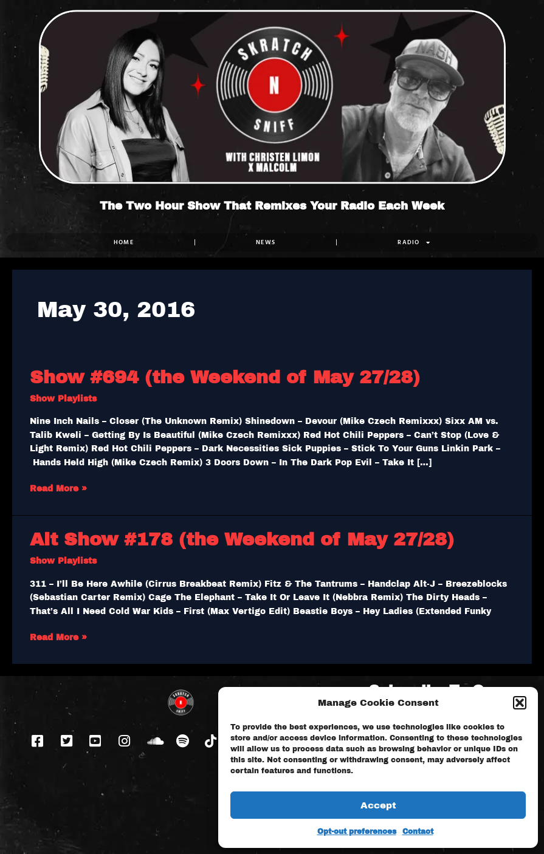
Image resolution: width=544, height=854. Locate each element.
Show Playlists (63, 398)
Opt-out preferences (356, 831)
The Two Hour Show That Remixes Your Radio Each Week (272, 206)
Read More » (58, 487)
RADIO (414, 242)
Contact (417, 831)
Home (124, 242)
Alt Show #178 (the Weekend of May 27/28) (242, 539)
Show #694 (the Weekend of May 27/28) (225, 377)
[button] (520, 703)
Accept (378, 805)
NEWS (265, 242)
